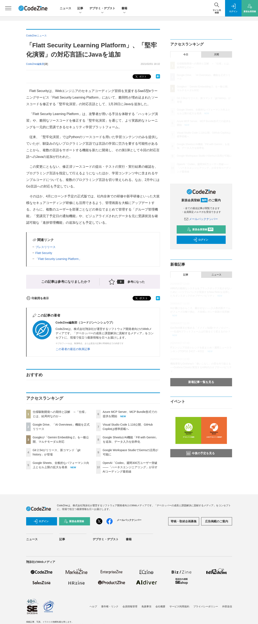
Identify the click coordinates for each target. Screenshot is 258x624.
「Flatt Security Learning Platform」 (58, 259)
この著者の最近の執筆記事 (73, 349)
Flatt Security (43, 253)
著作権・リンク (109, 606)
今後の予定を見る (200, 453)
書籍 (124, 8)
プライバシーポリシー (205, 606)
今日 (185, 54)
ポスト (140, 77)
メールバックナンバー (201, 219)
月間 (216, 54)
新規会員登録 (200, 229)
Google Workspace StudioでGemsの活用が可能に (204, 155)
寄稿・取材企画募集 (184, 521)
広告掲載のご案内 (216, 521)
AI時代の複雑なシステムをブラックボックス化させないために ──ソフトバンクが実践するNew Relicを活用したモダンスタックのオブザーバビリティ (201, 292)
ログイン (200, 240)
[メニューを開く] (8, 8)
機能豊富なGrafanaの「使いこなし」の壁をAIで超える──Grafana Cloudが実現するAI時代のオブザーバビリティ (201, 367)
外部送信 (227, 606)
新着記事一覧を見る (201, 382)
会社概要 (160, 606)
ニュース (65, 8)
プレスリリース (45, 247)
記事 (80, 8)
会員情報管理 (130, 606)
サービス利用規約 (179, 606)
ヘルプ (93, 606)
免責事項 (146, 606)
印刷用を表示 (37, 298)
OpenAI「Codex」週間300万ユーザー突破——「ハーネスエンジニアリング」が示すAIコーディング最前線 (130, 467)
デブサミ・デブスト (102, 8)
